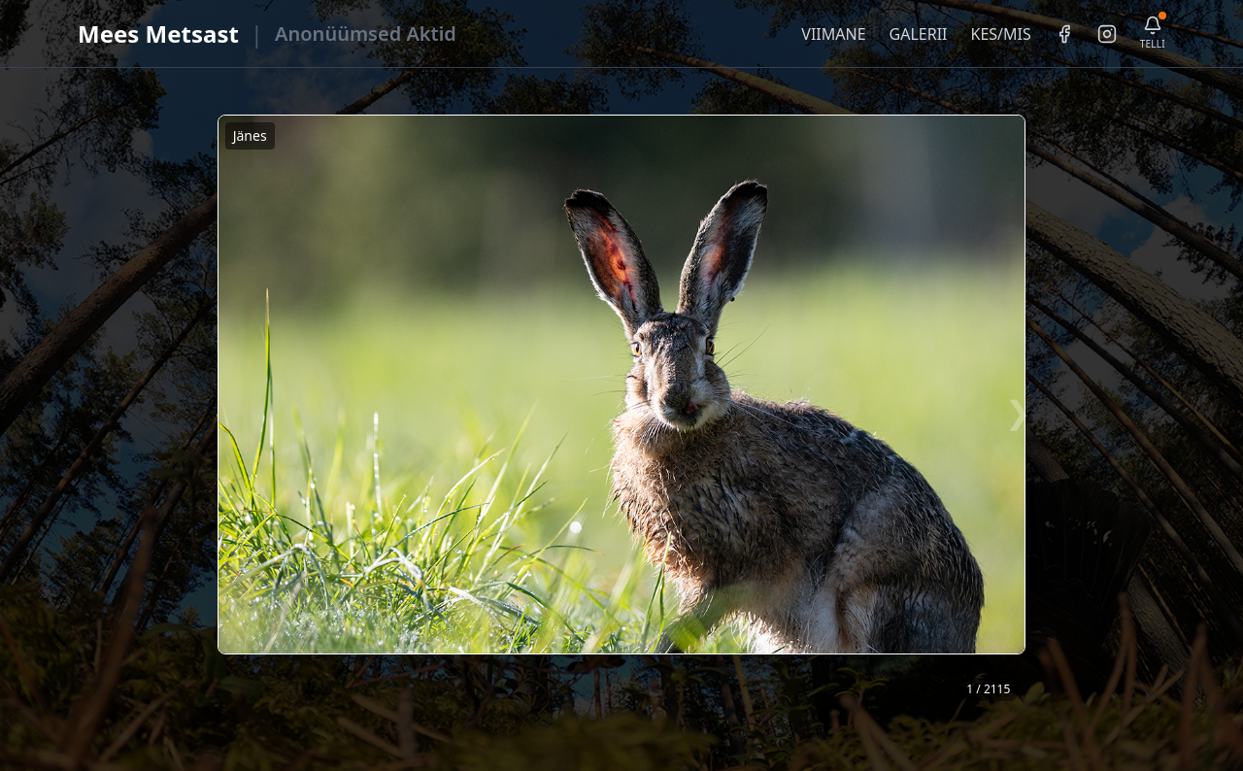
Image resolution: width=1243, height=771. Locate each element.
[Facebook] (1064, 34)
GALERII (919, 34)
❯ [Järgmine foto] (1018, 411)
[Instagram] (1107, 34)
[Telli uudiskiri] (1152, 33)
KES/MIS (1000, 34)
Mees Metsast (158, 33)
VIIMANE (833, 34)
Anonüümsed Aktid (365, 33)
